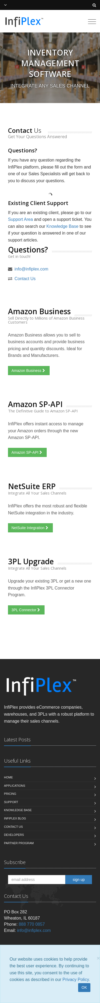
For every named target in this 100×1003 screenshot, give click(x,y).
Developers (14, 834)
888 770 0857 (32, 924)
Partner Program (19, 843)
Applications (14, 785)
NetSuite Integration (30, 528)
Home (8, 777)
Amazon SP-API (27, 452)
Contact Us (24, 278)
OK (84, 987)
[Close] (98, 958)
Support (11, 802)
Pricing (10, 793)
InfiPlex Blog (15, 818)
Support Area (20, 219)
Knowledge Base (62, 226)
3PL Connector (26, 610)
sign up (79, 879)
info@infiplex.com (31, 269)
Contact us (13, 826)
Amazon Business (28, 370)
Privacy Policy (75, 979)
